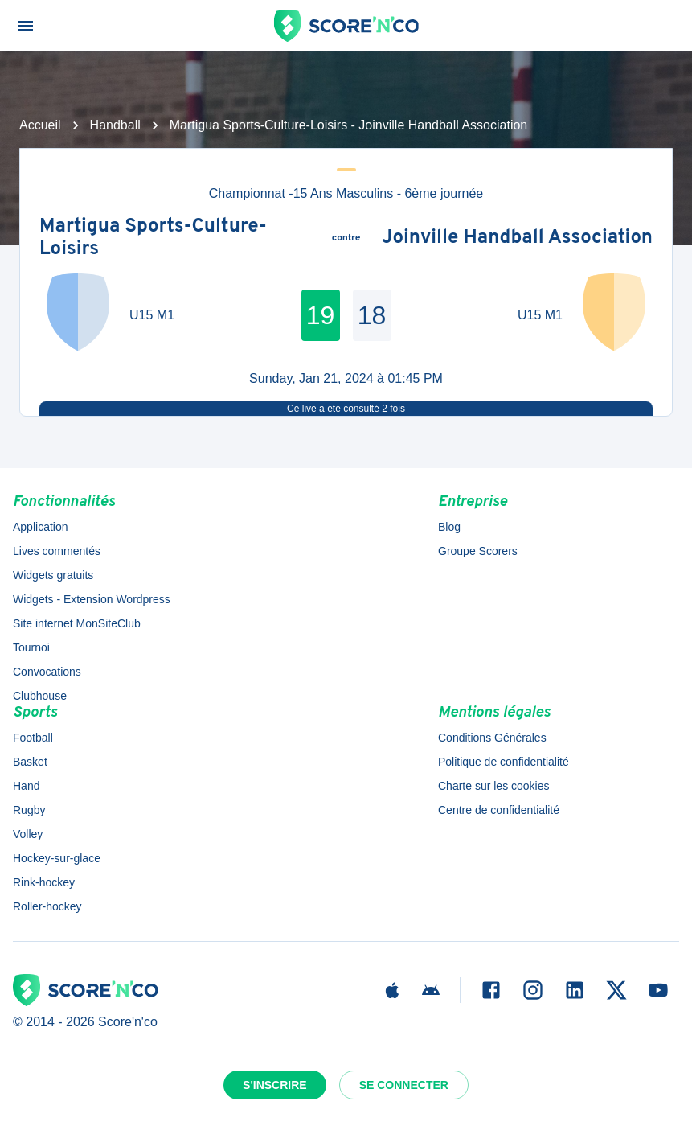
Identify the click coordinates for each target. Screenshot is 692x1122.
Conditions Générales (492, 737)
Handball (115, 125)
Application (40, 526)
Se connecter (403, 1085)
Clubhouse (40, 695)
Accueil (40, 125)
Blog (449, 526)
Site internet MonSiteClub (77, 623)
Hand (26, 785)
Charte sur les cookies (494, 785)
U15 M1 (151, 315)
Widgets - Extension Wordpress (91, 599)
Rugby (29, 809)
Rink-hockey (44, 882)
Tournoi (31, 647)
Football (33, 737)
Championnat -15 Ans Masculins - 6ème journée (346, 193)
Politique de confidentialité (503, 761)
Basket (30, 761)
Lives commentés (56, 551)
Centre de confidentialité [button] (498, 809)
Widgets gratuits (53, 575)
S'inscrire (275, 1085)
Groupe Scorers (478, 551)
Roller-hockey (47, 906)
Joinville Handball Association (517, 239)
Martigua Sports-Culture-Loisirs (153, 238)
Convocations (47, 671)
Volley (28, 834)
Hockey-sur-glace (56, 858)
